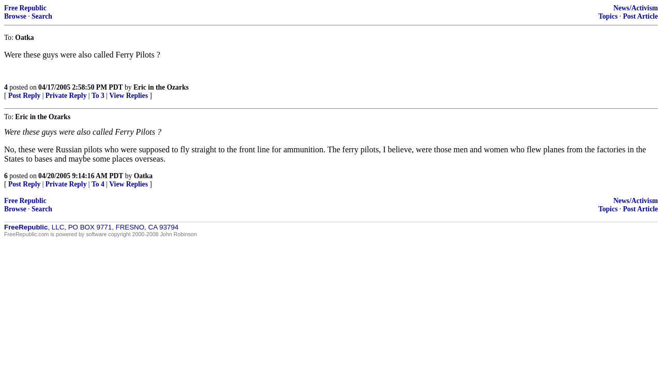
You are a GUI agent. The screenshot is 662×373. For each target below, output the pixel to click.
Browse (15, 16)
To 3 (98, 95)
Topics (608, 16)
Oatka (143, 176)
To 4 (98, 184)
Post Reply (24, 95)
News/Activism (635, 8)
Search (42, 16)
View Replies (128, 95)
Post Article (640, 16)
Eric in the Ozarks (161, 87)
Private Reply (66, 95)
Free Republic (25, 8)
